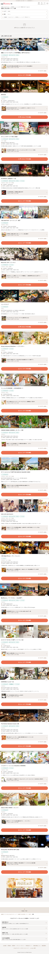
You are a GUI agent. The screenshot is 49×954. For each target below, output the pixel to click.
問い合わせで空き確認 (24, 117)
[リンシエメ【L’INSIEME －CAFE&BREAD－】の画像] (24, 380)
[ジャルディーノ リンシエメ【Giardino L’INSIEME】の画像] (24, 757)
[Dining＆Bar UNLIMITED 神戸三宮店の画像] (24, 841)
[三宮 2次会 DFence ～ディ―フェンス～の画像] (24, 547)
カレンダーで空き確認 (24, 75)
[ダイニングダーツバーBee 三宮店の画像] (24, 128)
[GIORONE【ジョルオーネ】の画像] (24, 673)
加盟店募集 (44, 945)
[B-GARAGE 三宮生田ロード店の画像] (24, 170)
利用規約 (9, 945)
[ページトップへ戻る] (24, 910)
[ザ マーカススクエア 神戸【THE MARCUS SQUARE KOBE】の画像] (24, 463)
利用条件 (13, 945)
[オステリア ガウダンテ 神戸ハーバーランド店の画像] (24, 631)
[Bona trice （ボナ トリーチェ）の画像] (24, 254)
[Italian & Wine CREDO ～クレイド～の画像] (24, 799)
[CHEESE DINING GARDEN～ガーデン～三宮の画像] (24, 422)
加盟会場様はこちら (37, 945)
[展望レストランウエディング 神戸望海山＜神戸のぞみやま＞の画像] (24, 44)
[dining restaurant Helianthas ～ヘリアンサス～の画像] (24, 338)
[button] (24, 922)
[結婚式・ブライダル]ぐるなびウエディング (9, 914)
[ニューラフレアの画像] (24, 296)
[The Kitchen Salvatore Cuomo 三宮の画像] (24, 715)
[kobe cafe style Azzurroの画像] (24, 505)
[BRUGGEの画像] (24, 86)
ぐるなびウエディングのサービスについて (21, 948)
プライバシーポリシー (20, 945)
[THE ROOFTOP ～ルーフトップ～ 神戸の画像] (24, 212)
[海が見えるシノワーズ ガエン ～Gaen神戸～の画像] (24, 589)
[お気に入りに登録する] (46, 50)
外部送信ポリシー (29, 945)
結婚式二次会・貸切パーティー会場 (24, 914)
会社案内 (4, 945)
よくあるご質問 (33, 948)
